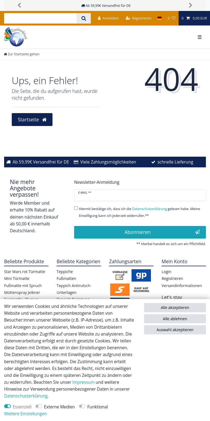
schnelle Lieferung (175, 162)
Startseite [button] (32, 119)
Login (166, 271)
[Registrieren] (138, 18)
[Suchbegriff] (40, 18)
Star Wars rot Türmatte (24, 271)
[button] (19, 5)
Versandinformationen (182, 285)
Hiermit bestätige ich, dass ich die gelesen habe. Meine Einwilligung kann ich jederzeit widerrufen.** (139, 212)
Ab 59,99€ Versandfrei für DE (41, 162)
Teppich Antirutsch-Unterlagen (74, 289)
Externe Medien (59, 407)
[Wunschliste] (171, 18)
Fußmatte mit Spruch (23, 285)
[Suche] (84, 18)
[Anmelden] (108, 18)
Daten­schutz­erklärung (26, 396)
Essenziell (22, 407)
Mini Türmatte (16, 278)
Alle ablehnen (175, 318)
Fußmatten (66, 278)
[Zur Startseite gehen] (21, 54)
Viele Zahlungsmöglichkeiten (108, 162)
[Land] (159, 18)
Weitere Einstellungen (25, 414)
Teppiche (65, 271)
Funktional (97, 407)
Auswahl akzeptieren (174, 329)
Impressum (83, 382)
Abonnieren (162, 232)
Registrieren (172, 278)
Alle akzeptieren (175, 307)
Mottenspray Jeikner (22, 292)
